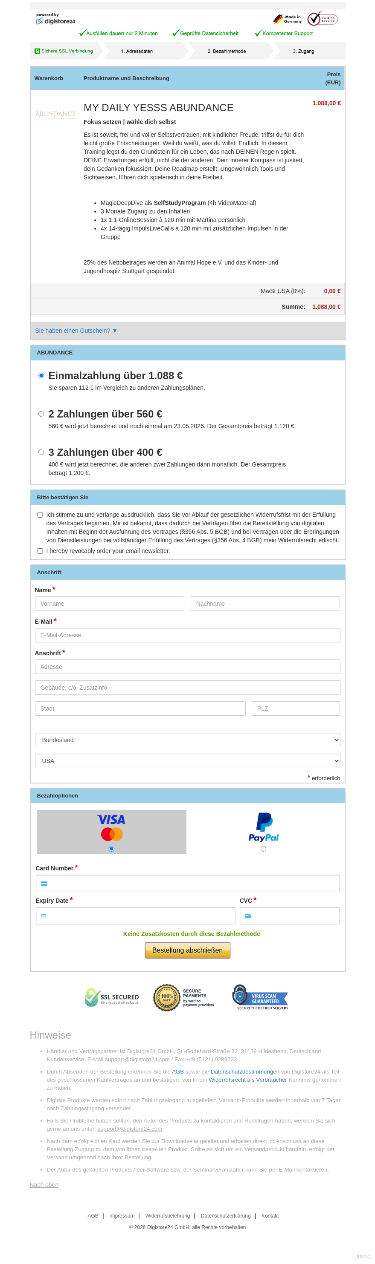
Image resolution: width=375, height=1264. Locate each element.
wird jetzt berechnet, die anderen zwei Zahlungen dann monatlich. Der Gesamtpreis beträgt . (167, 468)
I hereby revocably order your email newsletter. (108, 550)
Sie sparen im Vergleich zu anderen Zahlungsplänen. (127, 387)
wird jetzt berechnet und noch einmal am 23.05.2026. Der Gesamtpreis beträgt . (172, 426)
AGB (178, 1071)
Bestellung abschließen (187, 950)
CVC (246, 900)
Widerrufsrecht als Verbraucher (248, 1080)
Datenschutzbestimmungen (245, 1071)
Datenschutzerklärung (226, 1216)
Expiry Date (52, 900)
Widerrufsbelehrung (167, 1216)
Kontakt (270, 1216)
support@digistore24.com (137, 1059)
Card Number (55, 868)
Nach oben (44, 1184)
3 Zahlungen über (106, 452)
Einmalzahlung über (116, 375)
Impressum (121, 1216)
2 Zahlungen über (106, 414)
